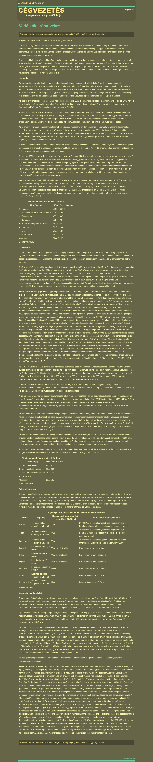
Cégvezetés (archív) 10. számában (45, 40)
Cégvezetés (41, 10)
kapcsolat (129, 9)
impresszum (129, 759)
